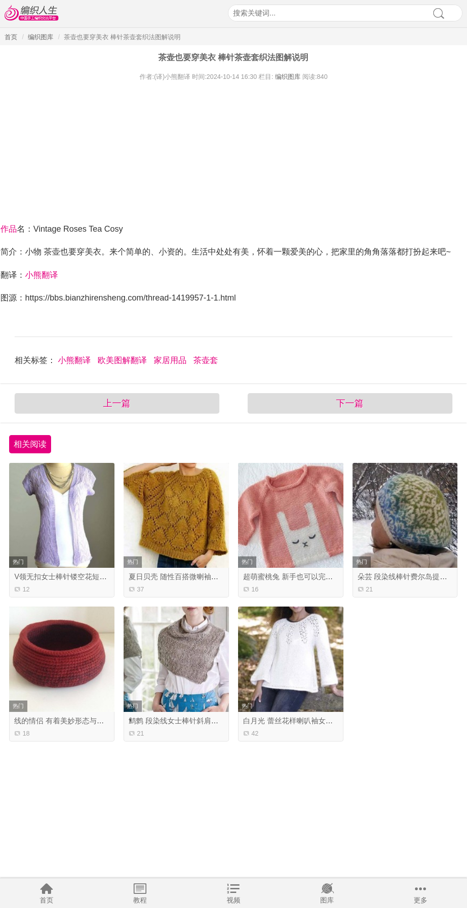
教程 (140, 900)
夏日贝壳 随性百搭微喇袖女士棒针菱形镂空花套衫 (210, 577)
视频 (233, 900)
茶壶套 (205, 360)
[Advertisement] (233, 149)
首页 (46, 900)
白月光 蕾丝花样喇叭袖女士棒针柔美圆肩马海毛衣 (324, 721)
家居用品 (171, 360)
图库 (327, 900)
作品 (8, 228)
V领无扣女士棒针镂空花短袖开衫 (67, 577)
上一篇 (116, 403)
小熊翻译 (41, 275)
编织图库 (40, 37)
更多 (420, 900)
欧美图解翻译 (123, 360)
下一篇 (349, 403)
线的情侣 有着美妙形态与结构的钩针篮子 (80, 721)
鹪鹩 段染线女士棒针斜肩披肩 (177, 721)
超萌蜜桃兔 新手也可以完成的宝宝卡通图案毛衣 (320, 577)
